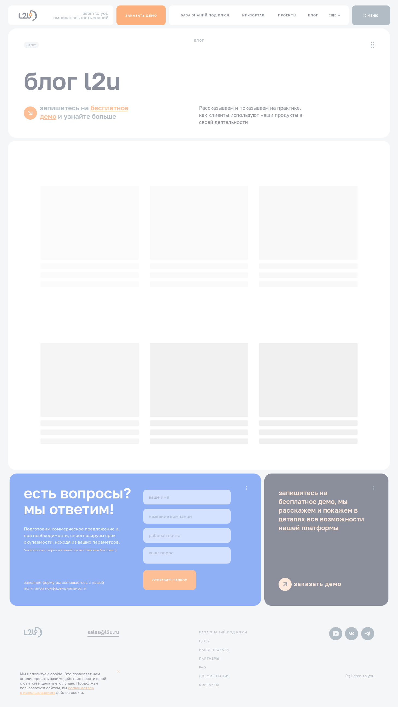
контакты (209, 685)
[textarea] (187, 555)
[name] (187, 497)
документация (214, 676)
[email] (187, 535)
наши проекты (214, 650)
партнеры (209, 658)
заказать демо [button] (317, 583)
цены (204, 641)
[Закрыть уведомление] (118, 671)
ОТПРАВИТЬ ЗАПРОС (169, 580)
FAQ (202, 667)
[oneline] (187, 516)
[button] (371, 15)
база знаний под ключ (223, 632)
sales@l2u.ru (103, 632)
